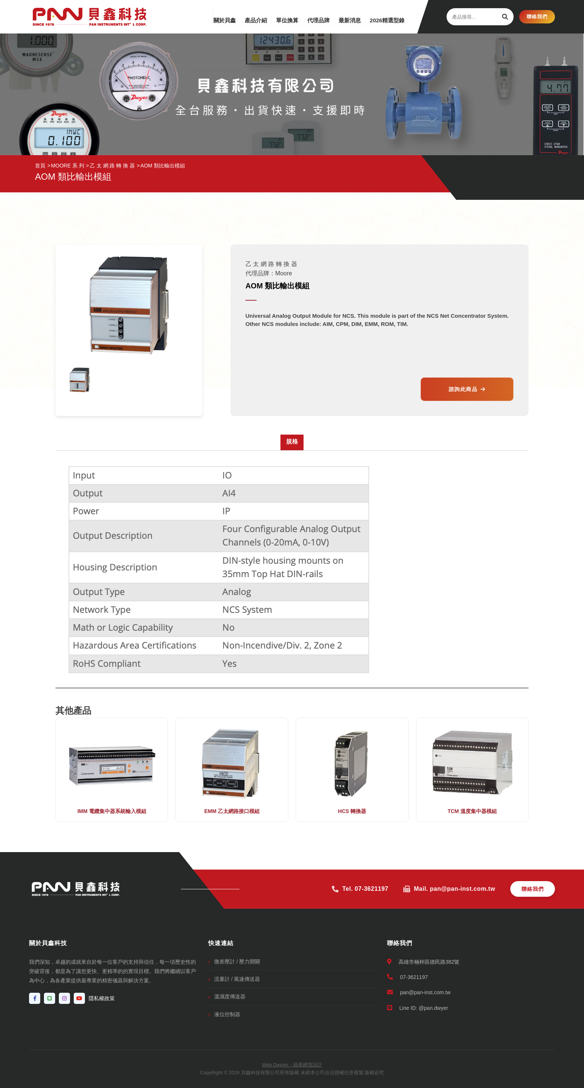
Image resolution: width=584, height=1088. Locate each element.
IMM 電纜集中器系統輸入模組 (111, 811)
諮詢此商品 (467, 389)
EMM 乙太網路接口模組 (232, 811)
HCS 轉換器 (352, 811)
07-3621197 (407, 977)
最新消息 (345, 16)
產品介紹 (245, 16)
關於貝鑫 (211, 16)
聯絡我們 (537, 16)
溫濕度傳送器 (229, 996)
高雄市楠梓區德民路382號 (423, 962)
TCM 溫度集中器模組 (472, 811)
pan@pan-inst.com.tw (419, 992)
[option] (79, 380)
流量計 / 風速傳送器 (237, 979)
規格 (292, 441)
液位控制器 (227, 1014)
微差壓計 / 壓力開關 (237, 961)
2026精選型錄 (385, 16)
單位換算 (278, 16)
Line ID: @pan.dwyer (417, 1008)
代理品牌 (312, 16)
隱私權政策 (102, 998)
